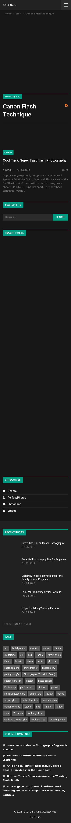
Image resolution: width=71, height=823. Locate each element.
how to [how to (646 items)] (18, 661)
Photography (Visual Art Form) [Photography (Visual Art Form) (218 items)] (39, 674)
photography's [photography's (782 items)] (11, 674)
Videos (8, 152)
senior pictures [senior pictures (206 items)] (12, 706)
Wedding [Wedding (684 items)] (18, 713)
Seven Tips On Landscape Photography (43, 543)
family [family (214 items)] (40, 655)
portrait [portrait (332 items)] (55, 687)
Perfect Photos (17, 497)
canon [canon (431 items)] (46, 648)
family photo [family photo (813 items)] (54, 655)
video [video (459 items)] (59, 706)
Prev (7, 623)
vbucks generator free (22, 786)
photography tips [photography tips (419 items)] (13, 681)
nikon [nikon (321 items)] (30, 661)
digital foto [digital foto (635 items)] (10, 655)
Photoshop (14, 504)
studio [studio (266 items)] (28, 706)
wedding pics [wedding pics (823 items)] (38, 719)
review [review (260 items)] (49, 693)
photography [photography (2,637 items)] (48, 668)
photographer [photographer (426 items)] (30, 668)
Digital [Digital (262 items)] (58, 648)
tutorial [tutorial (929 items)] (48, 706)
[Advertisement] (35, 53)
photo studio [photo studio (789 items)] (26, 687)
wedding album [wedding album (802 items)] (35, 713)
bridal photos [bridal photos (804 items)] (19, 648)
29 (65, 170)
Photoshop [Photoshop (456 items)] (10, 687)
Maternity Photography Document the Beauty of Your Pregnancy (42, 577)
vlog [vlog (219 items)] (6, 713)
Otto (10, 766)
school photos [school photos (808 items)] (30, 700)
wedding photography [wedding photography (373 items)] (15, 719)
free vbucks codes (19, 745)
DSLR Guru (9, 5)
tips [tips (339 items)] (38, 706)
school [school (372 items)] (61, 693)
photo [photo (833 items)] (40, 661)
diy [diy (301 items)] (21, 655)
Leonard (12, 755)
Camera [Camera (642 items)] (34, 648)
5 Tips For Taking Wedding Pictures (40, 608)
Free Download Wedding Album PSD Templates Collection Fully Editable (34, 791)
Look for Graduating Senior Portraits (41, 592)
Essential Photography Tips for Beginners (44, 559)
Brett (10, 776)
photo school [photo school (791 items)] (45, 681)
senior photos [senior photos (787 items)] (49, 700)
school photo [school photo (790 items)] (11, 700)
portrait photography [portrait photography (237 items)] (14, 693)
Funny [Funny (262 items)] (7, 661)
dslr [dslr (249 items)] (30, 655)
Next (18, 623)
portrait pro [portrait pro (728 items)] (35, 693)
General (12, 490)
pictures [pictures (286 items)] (42, 687)
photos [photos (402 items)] (30, 681)
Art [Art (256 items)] (5, 648)
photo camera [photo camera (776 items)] (11, 668)
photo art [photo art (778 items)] (52, 661)
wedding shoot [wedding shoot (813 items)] (58, 719)
